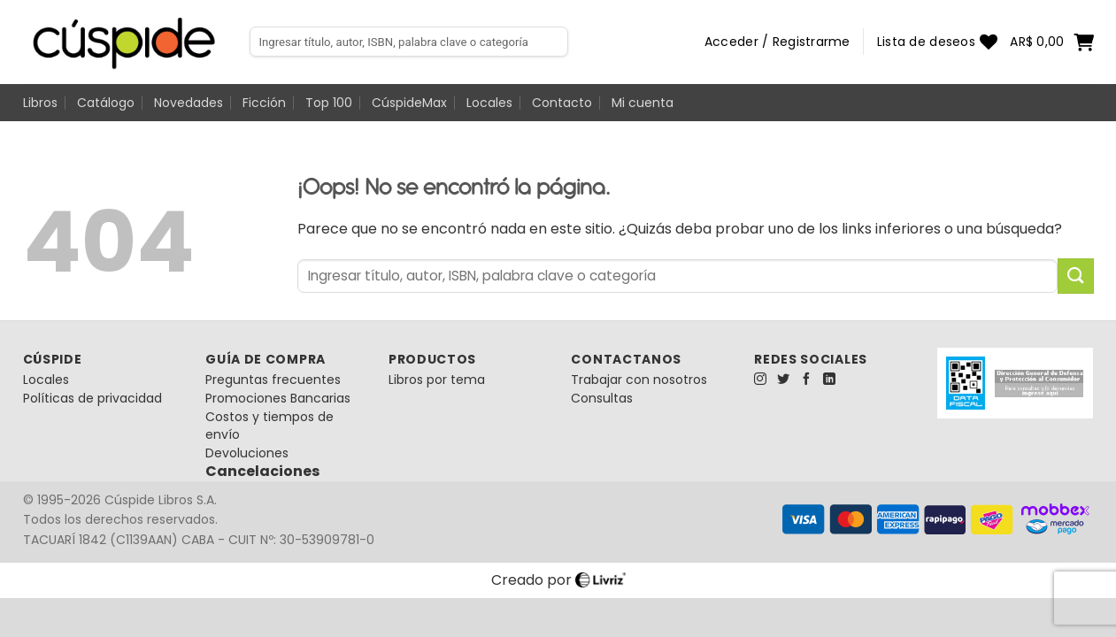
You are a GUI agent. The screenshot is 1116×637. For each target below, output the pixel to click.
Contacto (562, 102)
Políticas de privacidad (92, 398)
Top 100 (328, 102)
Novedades (188, 102)
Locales (489, 102)
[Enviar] (1075, 275)
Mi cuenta (642, 102)
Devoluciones (247, 453)
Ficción (264, 102)
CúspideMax (409, 102)
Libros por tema (437, 379)
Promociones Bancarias (277, 398)
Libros (40, 102)
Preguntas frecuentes (273, 379)
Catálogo (106, 102)
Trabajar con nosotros (639, 379)
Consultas (602, 398)
